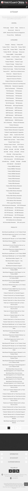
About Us (17, 30)
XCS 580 (11, 149)
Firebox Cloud (18, 64)
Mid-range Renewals (18, 105)
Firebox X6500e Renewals (14, 171)
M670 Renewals (18, 115)
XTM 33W (9, 154)
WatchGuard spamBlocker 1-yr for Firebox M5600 (14, 253)
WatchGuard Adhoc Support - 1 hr (14, 258)
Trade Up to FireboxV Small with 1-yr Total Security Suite (14, 316)
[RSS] (17, 471)
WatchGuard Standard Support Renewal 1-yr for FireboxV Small (14, 353)
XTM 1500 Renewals (19, 159)
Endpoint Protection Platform (14, 78)
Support (6, 134)
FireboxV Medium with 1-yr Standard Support (14, 414)
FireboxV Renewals (14, 125)
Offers (11, 134)
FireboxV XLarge (10, 64)
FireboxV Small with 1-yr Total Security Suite (14, 319)
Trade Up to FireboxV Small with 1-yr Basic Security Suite (14, 303)
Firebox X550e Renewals (14, 181)
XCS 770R (16, 149)
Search (26, 6)
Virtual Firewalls (15, 56)
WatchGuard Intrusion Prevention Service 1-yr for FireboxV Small (14, 331)
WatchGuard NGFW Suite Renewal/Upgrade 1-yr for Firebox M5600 (14, 277)
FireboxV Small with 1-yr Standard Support (14, 293)
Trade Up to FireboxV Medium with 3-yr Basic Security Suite (14, 399)
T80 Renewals (19, 103)
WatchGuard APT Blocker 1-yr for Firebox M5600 (14, 238)
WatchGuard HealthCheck (14, 263)
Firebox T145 (6, 49)
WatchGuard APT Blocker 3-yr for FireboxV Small (14, 345)
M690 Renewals (8, 117)
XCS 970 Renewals (8, 215)
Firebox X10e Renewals (14, 193)
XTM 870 (12, 161)
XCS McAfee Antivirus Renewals (14, 220)
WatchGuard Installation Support (14, 265)
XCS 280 (6, 149)
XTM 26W (16, 151)
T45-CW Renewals (10, 103)
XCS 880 (22, 149)
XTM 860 (18, 161)
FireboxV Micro (9, 59)
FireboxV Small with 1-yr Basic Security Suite (14, 300)
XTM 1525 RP (10, 164)
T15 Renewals (19, 88)
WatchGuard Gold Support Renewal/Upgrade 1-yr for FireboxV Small (14, 361)
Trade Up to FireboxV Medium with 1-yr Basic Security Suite (14, 403)
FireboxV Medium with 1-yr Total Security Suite (14, 393)
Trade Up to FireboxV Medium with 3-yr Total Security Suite (14, 386)
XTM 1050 (15, 146)
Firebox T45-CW (7, 52)
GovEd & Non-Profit (19, 134)
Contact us (22, 27)
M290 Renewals (18, 108)
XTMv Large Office (19, 156)
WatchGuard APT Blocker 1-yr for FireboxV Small (14, 343)
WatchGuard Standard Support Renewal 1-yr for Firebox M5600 (14, 269)
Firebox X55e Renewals (14, 183)
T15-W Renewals (10, 90)
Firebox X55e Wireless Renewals (14, 185)
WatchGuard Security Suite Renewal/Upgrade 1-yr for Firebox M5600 (14, 281)
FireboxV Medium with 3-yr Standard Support (14, 411)
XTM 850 (24, 161)
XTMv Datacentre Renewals (9, 205)
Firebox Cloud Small (8, 66)
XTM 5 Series (8, 146)
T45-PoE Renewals (9, 100)
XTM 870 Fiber (5, 161)
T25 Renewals (18, 93)
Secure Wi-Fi (6, 71)
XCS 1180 (6, 151)
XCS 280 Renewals (8, 207)
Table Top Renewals (10, 88)
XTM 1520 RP (18, 164)
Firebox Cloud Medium (19, 66)
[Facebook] (14, 471)
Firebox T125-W (22, 47)
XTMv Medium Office (9, 156)
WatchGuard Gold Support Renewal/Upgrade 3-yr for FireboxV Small (14, 365)
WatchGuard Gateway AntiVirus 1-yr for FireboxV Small (14, 327)
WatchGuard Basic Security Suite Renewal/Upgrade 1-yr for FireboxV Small (14, 370)
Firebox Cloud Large (8, 69)
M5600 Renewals (19, 120)
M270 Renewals (9, 108)
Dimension (9, 73)
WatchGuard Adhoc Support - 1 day (14, 260)
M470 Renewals (9, 112)
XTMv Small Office (17, 154)
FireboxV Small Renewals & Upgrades (14, 127)
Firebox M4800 (9, 54)
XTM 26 (11, 151)
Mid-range (15, 52)
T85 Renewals (8, 105)
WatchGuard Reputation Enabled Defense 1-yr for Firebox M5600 (14, 250)
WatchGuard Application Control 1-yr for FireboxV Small (14, 340)
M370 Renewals (9, 110)
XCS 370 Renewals (19, 207)
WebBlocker (18, 35)
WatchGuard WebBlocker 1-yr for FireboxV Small (14, 324)
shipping (14, 487)
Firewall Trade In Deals (14, 142)
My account (11, 30)
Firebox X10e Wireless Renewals (14, 195)
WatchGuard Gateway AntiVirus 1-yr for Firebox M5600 (14, 242)
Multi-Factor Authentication (18, 71)
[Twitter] (10, 471)
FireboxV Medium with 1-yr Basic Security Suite (14, 407)
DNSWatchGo (8, 86)
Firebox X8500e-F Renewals (14, 168)
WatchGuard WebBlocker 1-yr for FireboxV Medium (14, 417)
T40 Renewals (18, 95)
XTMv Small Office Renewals (14, 198)
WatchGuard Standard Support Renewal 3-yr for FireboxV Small (14, 357)
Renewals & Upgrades (17, 86)
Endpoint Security (17, 73)
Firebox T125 (14, 47)
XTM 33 (22, 151)
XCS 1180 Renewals (7, 217)
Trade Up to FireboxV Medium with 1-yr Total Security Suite (14, 390)
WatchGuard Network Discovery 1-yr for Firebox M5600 (14, 285)
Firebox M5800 (6, 56)
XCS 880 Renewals (19, 212)
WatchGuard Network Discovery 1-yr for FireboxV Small (14, 349)
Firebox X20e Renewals (14, 188)
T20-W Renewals (10, 93)
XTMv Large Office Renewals (14, 202)
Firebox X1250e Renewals (14, 176)
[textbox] (12, 6)
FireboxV (23, 56)
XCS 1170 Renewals (19, 215)
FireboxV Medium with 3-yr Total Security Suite (14, 396)
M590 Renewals (9, 115)
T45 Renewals (18, 98)
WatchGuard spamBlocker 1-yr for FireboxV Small (14, 232)
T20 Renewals (18, 90)
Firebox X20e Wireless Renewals (14, 190)
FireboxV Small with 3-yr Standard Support (14, 295)
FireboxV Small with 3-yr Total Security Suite (14, 321)
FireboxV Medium (9, 61)
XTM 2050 (21, 146)
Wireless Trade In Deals (10, 144)
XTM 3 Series (20, 144)
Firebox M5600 (18, 54)
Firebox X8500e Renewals (14, 166)
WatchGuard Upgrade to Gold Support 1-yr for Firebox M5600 (14, 273)
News (16, 27)
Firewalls (7, 44)
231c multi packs (21, 222)
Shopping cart (26, 2)
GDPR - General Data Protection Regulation (14, 32)
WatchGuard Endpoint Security (14, 76)
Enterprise (21, 52)
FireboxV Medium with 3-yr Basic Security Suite (14, 409)
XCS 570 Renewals (8, 210)
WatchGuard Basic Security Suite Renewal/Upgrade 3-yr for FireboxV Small (14, 374)
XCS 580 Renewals (19, 210)
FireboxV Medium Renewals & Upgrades (14, 129)
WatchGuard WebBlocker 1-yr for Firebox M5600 (14, 255)
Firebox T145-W (14, 49)
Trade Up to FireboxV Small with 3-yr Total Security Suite (14, 312)
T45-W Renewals (19, 100)
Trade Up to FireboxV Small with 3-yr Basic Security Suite (14, 307)
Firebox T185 (22, 49)
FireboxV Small (18, 59)
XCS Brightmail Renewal (19, 217)
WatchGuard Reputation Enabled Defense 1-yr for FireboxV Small (14, 336)
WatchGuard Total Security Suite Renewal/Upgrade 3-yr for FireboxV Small (14, 378)
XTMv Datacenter (8, 159)
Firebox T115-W (6, 47)
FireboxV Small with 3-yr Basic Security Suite (14, 297)
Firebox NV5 (20, 44)
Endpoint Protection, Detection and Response (14, 83)
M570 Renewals (18, 112)
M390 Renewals (18, 110)
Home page (6, 27)
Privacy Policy (10, 35)
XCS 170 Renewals (21, 205)
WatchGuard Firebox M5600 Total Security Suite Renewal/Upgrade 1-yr (14, 289)
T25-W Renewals (10, 95)
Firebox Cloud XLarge (19, 69)
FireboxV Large (19, 61)
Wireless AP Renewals (18, 122)
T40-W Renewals (10, 98)
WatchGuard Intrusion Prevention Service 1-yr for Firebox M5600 (14, 246)
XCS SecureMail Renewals (9, 222)
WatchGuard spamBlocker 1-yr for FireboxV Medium (14, 422)
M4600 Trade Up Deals (18, 137)
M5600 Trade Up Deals (9, 139)
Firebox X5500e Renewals (14, 173)
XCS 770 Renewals (8, 212)
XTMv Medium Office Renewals (14, 200)
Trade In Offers (20, 139)
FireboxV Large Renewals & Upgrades (14, 132)
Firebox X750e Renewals (14, 178)
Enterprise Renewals (18, 117)
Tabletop (13, 44)
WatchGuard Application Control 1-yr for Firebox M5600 (14, 235)
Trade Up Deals (8, 137)
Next (20, 428)
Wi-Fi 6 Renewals (8, 122)
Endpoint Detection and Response (14, 81)
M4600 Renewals (9, 120)
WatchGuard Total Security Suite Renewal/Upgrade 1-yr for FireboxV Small (14, 382)
